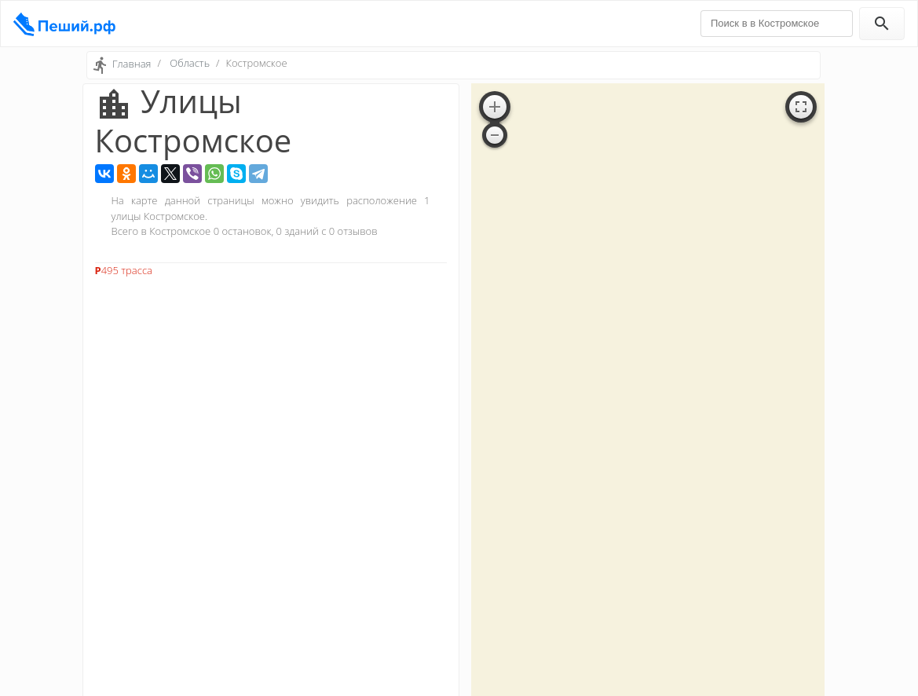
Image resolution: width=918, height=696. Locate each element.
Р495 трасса (123, 270)
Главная (132, 64)
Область (190, 63)
